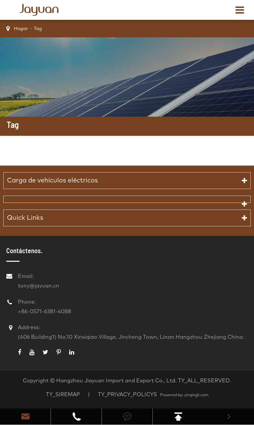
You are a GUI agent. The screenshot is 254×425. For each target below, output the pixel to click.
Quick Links (25, 217)
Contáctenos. (24, 250)
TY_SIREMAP (63, 394)
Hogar (21, 28)
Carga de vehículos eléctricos (52, 180)
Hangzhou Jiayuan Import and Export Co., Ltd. (116, 380)
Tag (38, 28)
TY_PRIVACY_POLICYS (128, 394)
